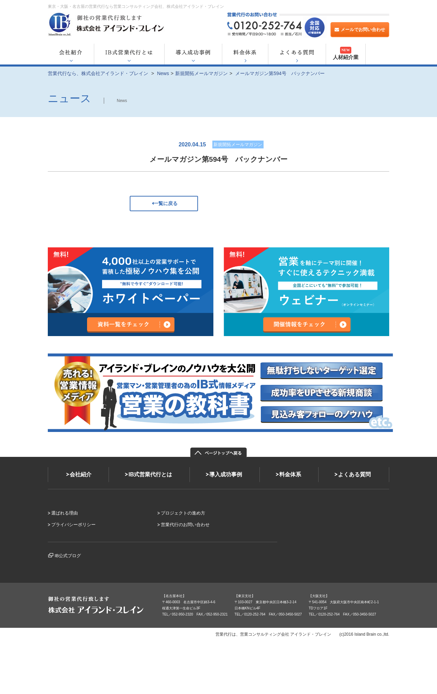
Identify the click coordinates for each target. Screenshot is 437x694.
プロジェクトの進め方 (183, 513)
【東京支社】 (245, 596)
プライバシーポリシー (73, 524)
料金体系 (290, 474)
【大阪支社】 (319, 596)
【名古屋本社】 (174, 596)
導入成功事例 (225, 474)
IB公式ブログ (68, 555)
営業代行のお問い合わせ (185, 524)
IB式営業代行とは (150, 474)
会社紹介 (80, 474)
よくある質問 (354, 474)
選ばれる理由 (64, 513)
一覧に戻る (164, 203)
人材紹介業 (345, 53)
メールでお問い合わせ (360, 29)
